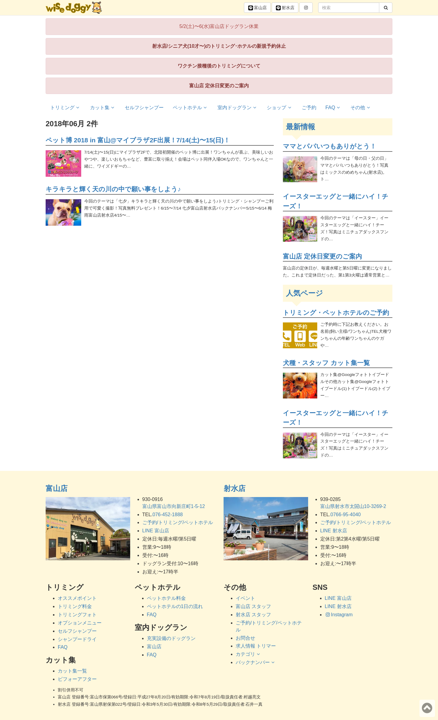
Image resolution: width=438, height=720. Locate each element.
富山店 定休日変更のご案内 (219, 85)
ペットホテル (190, 107)
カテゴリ (249, 654)
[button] (306, 7)
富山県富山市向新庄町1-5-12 (173, 506)
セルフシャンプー (144, 107)
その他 (360, 107)
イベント (245, 598)
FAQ (333, 107)
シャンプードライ (77, 639)
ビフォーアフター (77, 679)
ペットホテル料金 (166, 598)
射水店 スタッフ (253, 614)
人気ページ (304, 293)
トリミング (65, 107)
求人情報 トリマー (256, 646)
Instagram (339, 614)
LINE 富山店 (155, 530)
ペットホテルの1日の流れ (175, 606)
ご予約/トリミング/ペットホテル (177, 522)
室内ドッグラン (237, 107)
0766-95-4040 (345, 514)
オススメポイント (77, 598)
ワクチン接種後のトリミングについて (219, 65)
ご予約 (309, 107)
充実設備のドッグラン (171, 638)
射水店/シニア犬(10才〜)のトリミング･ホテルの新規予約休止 (219, 46)
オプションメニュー (80, 622)
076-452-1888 (167, 514)
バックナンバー (256, 662)
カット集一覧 (72, 670)
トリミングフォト (77, 614)
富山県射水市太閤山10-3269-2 (353, 506)
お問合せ (245, 638)
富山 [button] (257, 8)
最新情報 (300, 127)
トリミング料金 (75, 606)
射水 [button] (285, 8)
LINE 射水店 (333, 530)
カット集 (103, 107)
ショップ (280, 107)
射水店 (234, 488)
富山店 (57, 488)
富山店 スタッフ (253, 606)
